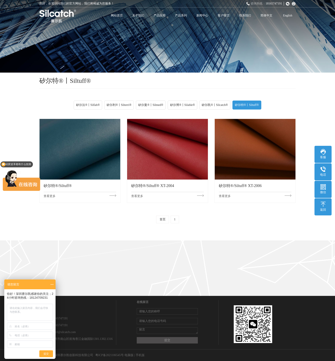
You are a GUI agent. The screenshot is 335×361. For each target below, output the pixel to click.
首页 (163, 219)
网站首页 (117, 15)
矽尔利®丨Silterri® (119, 105)
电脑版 (129, 355)
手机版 (140, 355)
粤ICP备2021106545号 (109, 355)
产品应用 (160, 15)
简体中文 (266, 15)
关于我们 (138, 15)
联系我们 (245, 15)
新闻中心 (202, 15)
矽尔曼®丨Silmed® (150, 105)
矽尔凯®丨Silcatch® (215, 105)
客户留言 (224, 15)
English (287, 15)
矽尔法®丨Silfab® (88, 105)
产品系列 (181, 15)
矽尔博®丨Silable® (182, 105)
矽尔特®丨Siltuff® (247, 105)
